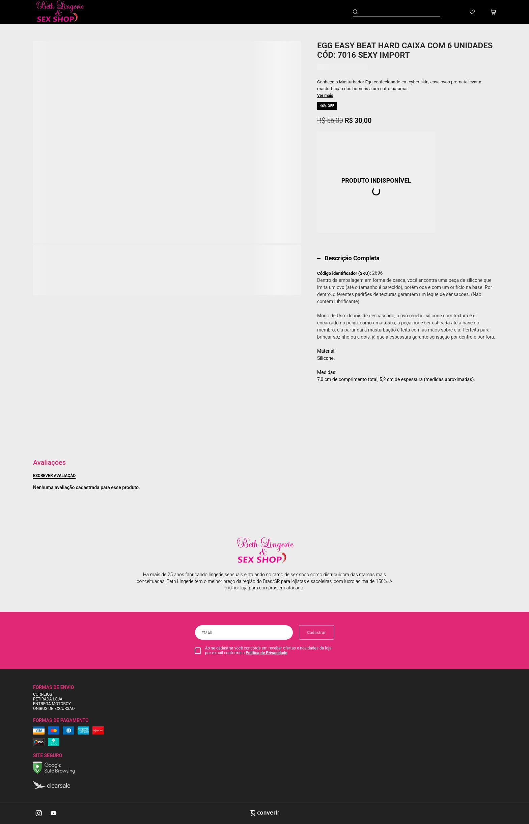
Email (208, 633)
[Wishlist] (472, 12)
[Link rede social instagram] (39, 813)
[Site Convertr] (264, 813)
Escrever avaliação (54, 475)
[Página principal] (65, 12)
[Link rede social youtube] (54, 813)
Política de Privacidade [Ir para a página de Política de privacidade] (266, 652)
